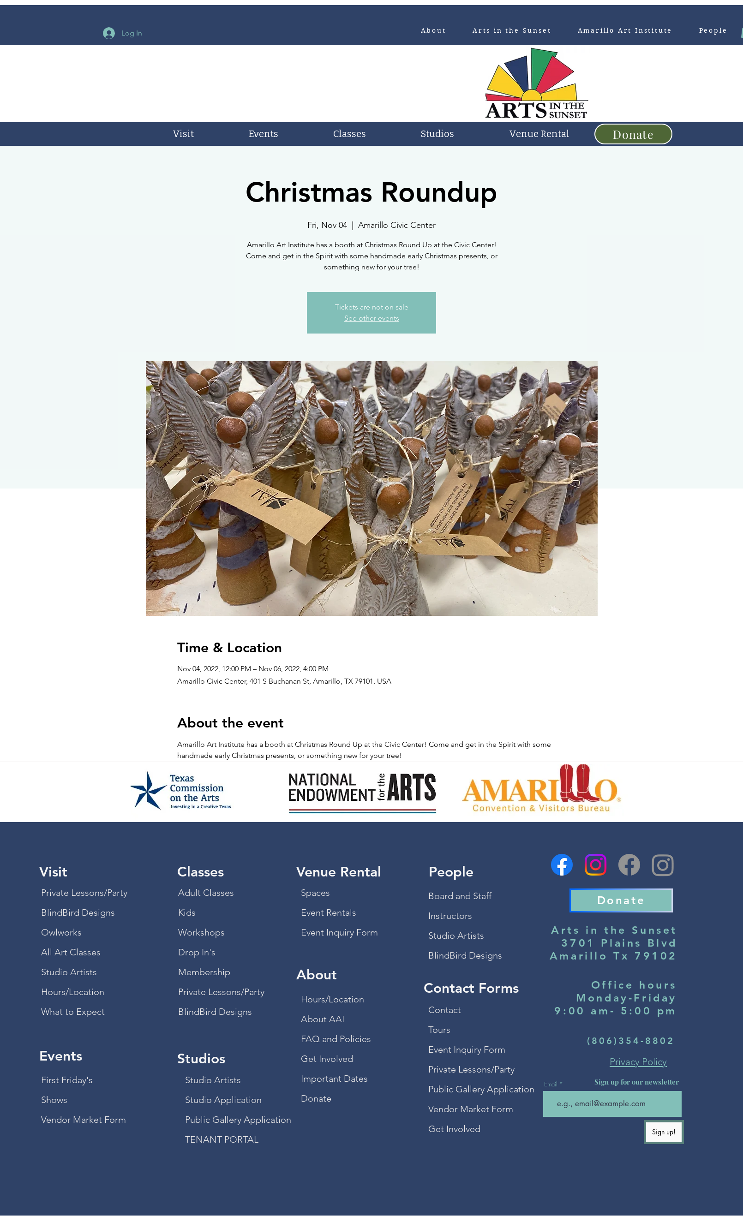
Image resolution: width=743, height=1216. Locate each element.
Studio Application (223, 1099)
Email (550, 1084)
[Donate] (633, 134)
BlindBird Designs (78, 912)
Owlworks (61, 932)
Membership (204, 972)
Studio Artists (69, 972)
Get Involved (327, 1058)
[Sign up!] (664, 1132)
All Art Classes (71, 952)
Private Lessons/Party (80, 892)
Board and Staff (459, 895)
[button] (433, 30)
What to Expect (73, 1011)
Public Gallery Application (224, 1119)
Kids (187, 912)
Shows (54, 1099)
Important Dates (334, 1078)
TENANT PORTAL (221, 1139)
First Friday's (67, 1079)
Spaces (315, 892)
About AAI (322, 1019)
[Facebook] (561, 864)
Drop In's (197, 952)
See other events (371, 318)
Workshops (201, 932)
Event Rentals (328, 912)
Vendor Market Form (80, 1119)
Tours (439, 1029)
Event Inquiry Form (339, 932)
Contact (444, 1009)
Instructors (450, 915)
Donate (316, 1098)
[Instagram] (595, 864)
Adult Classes (206, 892)
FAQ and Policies (336, 1038)
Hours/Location (72, 991)
